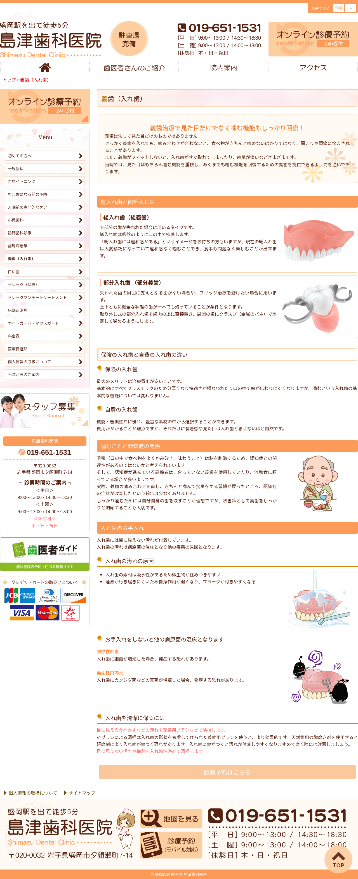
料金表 (14, 336)
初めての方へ (19, 155)
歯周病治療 (17, 245)
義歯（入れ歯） (22, 258)
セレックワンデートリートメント (37, 297)
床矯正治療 (17, 310)
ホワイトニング (22, 181)
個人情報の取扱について (29, 361)
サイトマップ (82, 793)
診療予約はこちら (227, 772)
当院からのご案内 (23, 374)
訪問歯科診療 (19, 233)
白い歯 (14, 271)
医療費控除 (17, 348)
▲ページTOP (338, 859)
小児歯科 (15, 220)
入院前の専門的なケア (27, 207)
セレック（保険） (23, 284)
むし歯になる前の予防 (27, 194)
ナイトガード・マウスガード (33, 323)
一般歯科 (15, 168)
